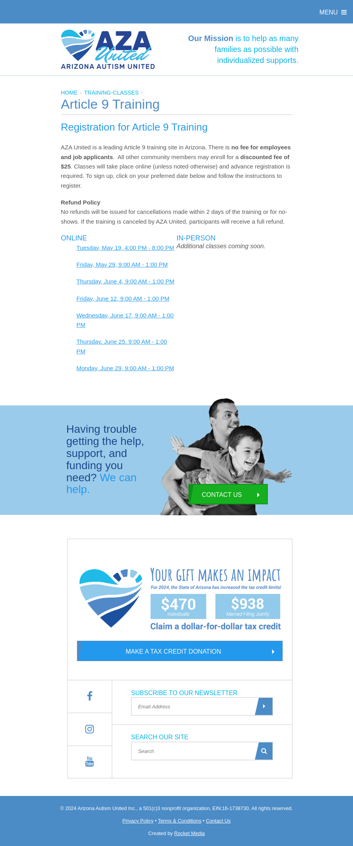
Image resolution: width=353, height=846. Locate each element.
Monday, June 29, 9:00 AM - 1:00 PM (125, 368)
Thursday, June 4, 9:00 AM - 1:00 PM (125, 281)
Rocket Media (189, 833)
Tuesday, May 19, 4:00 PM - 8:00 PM (125, 247)
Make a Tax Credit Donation (149, 651)
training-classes (111, 93)
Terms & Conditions (179, 821)
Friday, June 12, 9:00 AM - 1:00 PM (123, 298)
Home (69, 93)
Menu (333, 12)
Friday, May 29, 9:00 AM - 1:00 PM (122, 264)
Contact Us (215, 494)
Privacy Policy (138, 821)
